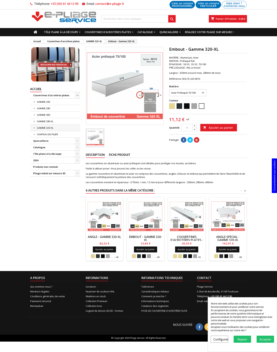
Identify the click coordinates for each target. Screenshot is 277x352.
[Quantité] (187, 127)
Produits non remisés (45, 166)
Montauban (36, 306)
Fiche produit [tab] (119, 155)
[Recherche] (139, 18)
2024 (35, 160)
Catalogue (145, 32)
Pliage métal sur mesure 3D (49, 173)
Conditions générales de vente (47, 296)
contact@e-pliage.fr (109, 4)
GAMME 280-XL (45, 121)
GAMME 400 (43, 114)
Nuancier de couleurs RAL (100, 291)
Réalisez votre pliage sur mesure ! (209, 32)
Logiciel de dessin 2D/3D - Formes (104, 310)
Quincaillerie (169, 32)
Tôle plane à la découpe (61, 32)
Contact (204, 278)
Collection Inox (94, 306)
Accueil (36, 89)
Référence (175, 78)
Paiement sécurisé (40, 301)
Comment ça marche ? (153, 296)
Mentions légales (39, 291)
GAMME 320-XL (45, 127)
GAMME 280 (43, 108)
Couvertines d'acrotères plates (108, 32)
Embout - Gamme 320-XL (145, 238)
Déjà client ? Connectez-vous (234, 4)
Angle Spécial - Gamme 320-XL (227, 238)
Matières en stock (96, 296)
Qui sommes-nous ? (41, 286)
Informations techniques (155, 301)
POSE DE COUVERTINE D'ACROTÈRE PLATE (164, 310)
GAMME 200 (43, 101)
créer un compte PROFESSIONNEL (182, 4)
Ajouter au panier (218, 128)
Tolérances (147, 286)
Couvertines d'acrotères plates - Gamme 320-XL (186, 240)
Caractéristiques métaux (155, 291)
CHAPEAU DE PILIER (47, 134)
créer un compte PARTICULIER (208, 4)
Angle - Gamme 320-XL (104, 237)
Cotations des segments (155, 306)
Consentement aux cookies (274, 175)
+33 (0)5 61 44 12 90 (64, 4)
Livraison (91, 286)
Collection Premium (96, 301)
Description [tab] (95, 155)
